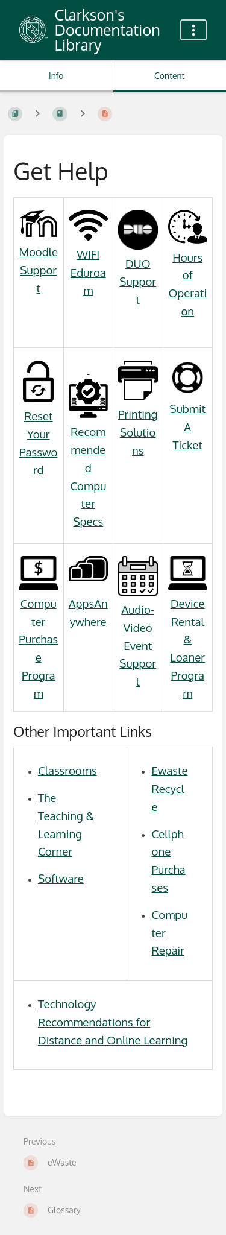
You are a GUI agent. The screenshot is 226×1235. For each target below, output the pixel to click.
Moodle (38, 252)
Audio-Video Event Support (137, 645)
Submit (187, 408)
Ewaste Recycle (169, 788)
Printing (138, 414)
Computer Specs (88, 504)
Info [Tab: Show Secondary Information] (56, 76)
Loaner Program (187, 675)
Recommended (88, 418)
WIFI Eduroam (88, 272)
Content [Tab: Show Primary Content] (169, 76)
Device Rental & (188, 621)
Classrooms (67, 770)
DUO (138, 263)
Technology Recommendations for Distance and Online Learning (112, 1022)
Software (61, 878)
